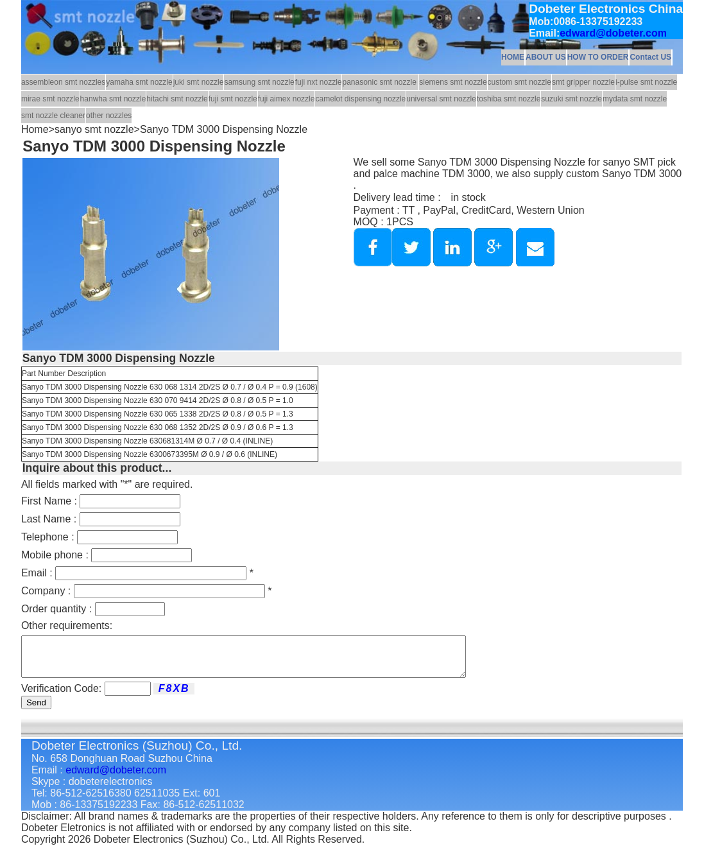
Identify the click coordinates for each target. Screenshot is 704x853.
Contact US (650, 57)
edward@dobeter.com (613, 33)
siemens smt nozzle (452, 82)
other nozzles (109, 115)
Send (36, 710)
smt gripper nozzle (583, 82)
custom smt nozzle (519, 82)
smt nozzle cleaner (53, 115)
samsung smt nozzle (259, 82)
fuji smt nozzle (233, 98)
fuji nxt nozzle (318, 82)
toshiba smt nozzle (508, 98)
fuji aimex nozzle (286, 98)
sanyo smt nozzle (94, 129)
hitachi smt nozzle (176, 98)
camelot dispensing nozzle (360, 98)
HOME (512, 57)
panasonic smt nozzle (380, 82)
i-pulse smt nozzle (646, 82)
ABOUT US (546, 57)
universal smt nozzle (441, 98)
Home (35, 129)
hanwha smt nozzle (113, 98)
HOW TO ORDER (598, 57)
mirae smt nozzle (50, 98)
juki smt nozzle (198, 82)
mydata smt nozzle (635, 98)
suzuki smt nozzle (571, 98)
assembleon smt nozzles (63, 82)
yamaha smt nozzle (139, 82)
